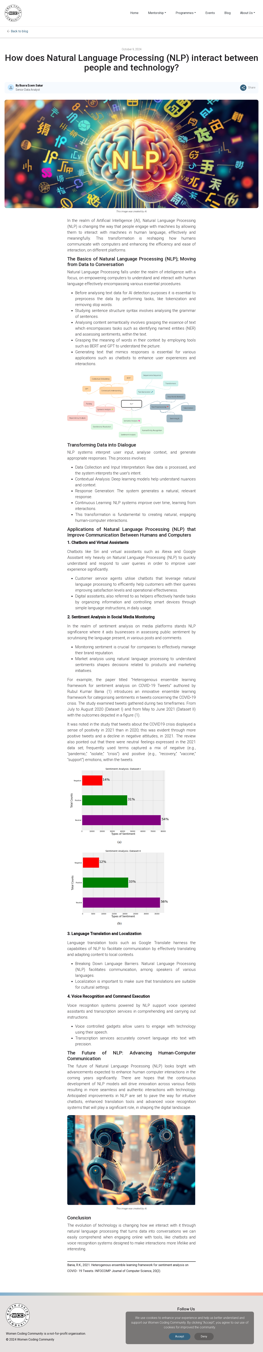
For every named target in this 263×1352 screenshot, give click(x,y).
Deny (204, 1336)
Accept (179, 1336)
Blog (227, 13)
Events (210, 13)
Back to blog (19, 31)
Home (134, 13)
